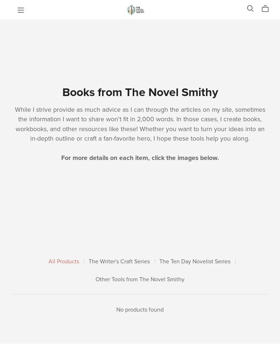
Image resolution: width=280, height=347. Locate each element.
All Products (63, 261)
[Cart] (268, 8)
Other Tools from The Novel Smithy (140, 279)
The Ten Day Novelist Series (194, 261)
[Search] (250, 8)
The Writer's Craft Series (119, 261)
